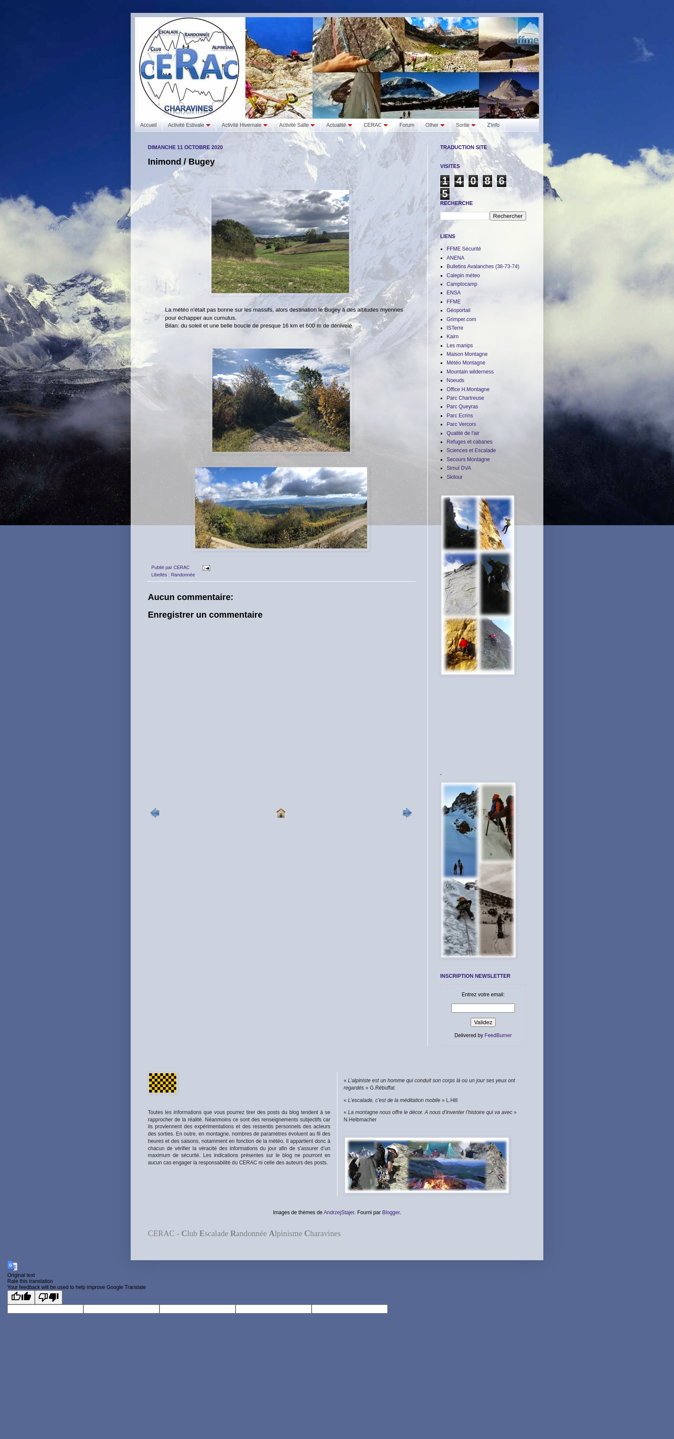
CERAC (376, 125)
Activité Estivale (189, 125)
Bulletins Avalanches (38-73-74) (483, 266)
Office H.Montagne (468, 389)
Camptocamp (462, 284)
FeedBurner (498, 1035)
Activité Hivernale (245, 125)
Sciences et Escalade (471, 450)
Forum (406, 125)
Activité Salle (297, 125)
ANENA (455, 258)
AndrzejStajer (339, 1212)
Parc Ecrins (460, 416)
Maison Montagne (467, 354)
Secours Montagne (468, 459)
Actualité (339, 125)
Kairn (453, 337)
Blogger (391, 1212)
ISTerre (455, 328)
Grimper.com (461, 319)
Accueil (148, 125)
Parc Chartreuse (465, 398)
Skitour (455, 477)
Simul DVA (459, 468)
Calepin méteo (463, 275)
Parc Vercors (461, 424)
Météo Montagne (466, 363)
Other (435, 125)
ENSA (454, 293)
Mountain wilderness (470, 372)
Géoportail (458, 310)
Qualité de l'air (463, 433)
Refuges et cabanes (470, 442)
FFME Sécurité (464, 249)
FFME (454, 302)
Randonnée (183, 574)
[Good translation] (21, 1297)
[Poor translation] (48, 1297)
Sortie (466, 125)
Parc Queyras (462, 407)
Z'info (493, 125)
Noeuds (455, 380)
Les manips (460, 346)
